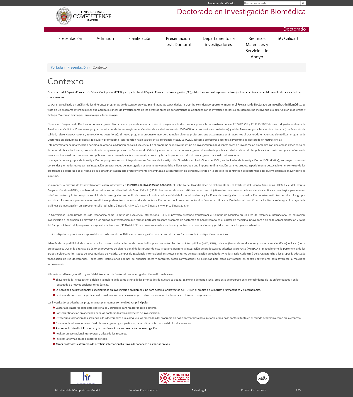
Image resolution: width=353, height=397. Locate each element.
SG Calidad (288, 38)
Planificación (139, 38)
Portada (57, 67)
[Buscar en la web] (303, 3)
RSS (298, 390)
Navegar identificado (221, 3)
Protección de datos (253, 390)
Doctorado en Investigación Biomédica (241, 12)
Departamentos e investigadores (219, 41)
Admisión (105, 38)
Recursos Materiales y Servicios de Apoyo (257, 47)
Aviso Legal (199, 390)
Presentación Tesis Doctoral (178, 41)
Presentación (70, 38)
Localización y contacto (143, 390)
